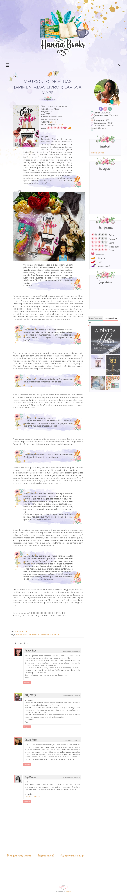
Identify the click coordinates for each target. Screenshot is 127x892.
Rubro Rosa (30, 651)
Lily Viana (30, 777)
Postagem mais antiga (72, 855)
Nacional (36, 634)
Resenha (44, 634)
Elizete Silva (31, 740)
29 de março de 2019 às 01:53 (71, 777)
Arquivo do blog (111, 318)
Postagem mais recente (19, 855)
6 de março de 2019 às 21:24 (71, 740)
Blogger (68, 891)
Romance (54, 634)
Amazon (60, 124)
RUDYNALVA (31, 695)
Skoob (53, 122)
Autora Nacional (23, 634)
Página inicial (46, 855)
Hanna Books (97, 153)
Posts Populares (95, 318)
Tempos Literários (32, 796)
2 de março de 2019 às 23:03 (71, 695)
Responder (27, 682)
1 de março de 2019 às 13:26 (71, 651)
